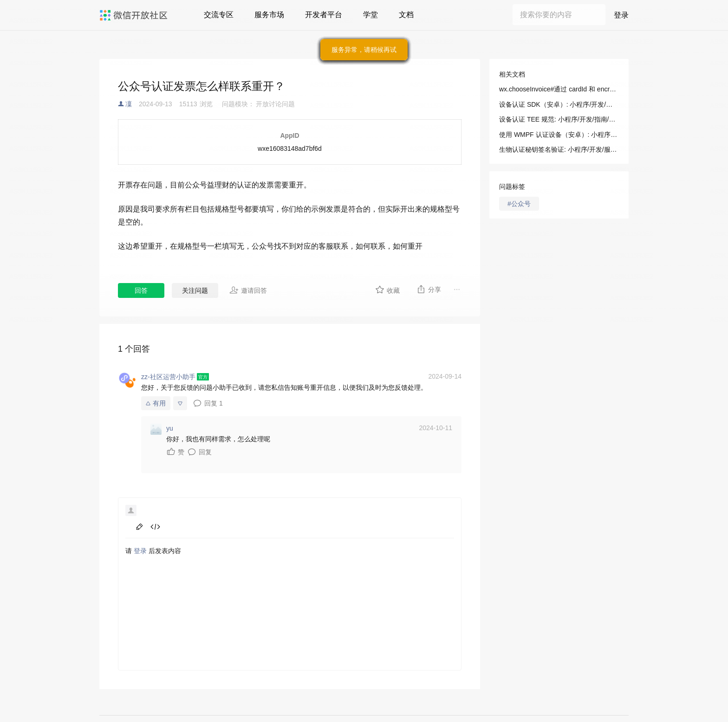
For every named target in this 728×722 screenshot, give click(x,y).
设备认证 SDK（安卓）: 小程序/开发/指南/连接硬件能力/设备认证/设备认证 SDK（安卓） (559, 104)
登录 (621, 15)
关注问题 (195, 290)
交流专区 (219, 15)
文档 (406, 15)
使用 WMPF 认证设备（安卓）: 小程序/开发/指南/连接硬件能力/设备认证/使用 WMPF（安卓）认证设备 (559, 134)
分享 (428, 289)
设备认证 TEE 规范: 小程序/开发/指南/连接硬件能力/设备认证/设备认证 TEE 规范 (559, 119)
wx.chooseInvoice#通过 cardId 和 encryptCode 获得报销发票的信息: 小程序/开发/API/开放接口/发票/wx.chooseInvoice (559, 89)
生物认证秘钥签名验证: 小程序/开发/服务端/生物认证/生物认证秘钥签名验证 (559, 149)
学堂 (370, 15)
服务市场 (269, 15)
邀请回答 (248, 290)
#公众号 (519, 203)
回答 (141, 290)
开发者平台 (323, 15)
